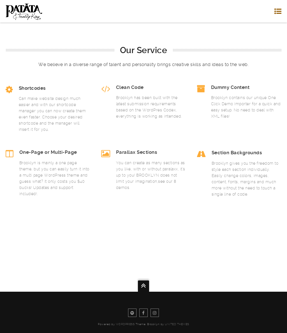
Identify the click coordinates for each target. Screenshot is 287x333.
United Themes (177, 324)
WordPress (125, 324)
